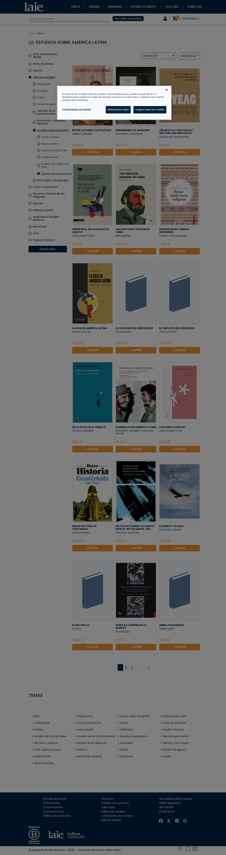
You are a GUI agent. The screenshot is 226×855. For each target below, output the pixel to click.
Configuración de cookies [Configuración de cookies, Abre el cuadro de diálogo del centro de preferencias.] (76, 109)
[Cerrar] (167, 90)
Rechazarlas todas (118, 109)
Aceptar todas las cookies (149, 109)
